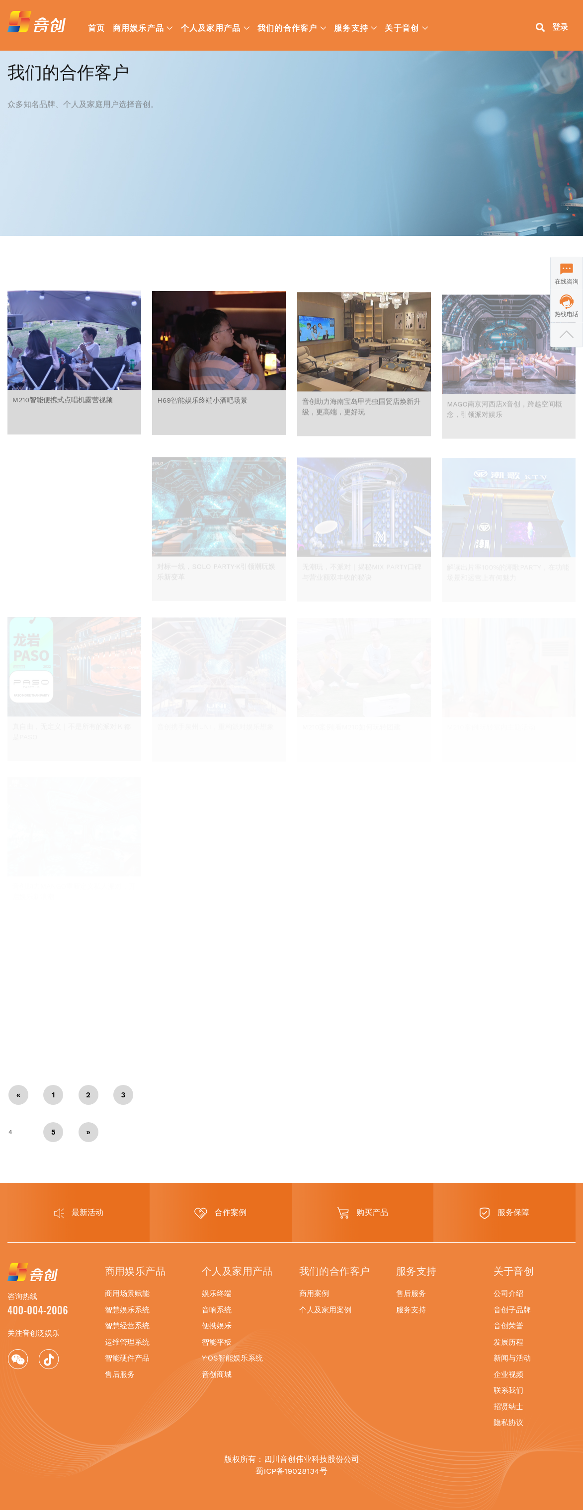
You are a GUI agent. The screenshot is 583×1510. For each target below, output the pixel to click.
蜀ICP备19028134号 (291, 1471)
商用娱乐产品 (139, 27)
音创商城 (217, 1374)
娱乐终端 (217, 1293)
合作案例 (220, 1213)
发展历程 (508, 1342)
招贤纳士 (508, 1406)
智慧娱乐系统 (127, 1309)
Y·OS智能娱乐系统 (232, 1358)
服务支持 (351, 27)
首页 (96, 27)
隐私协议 (508, 1422)
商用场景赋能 (127, 1293)
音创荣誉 (508, 1325)
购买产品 (362, 1213)
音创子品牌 (512, 1309)
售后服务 (120, 1374)
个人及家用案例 (325, 1309)
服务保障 (504, 1213)
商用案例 (314, 1293)
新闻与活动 (512, 1358)
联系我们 (508, 1390)
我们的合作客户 (287, 27)
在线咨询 (567, 281)
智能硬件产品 (127, 1358)
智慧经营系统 (127, 1325)
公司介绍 (508, 1293)
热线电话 (567, 314)
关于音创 (402, 27)
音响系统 (217, 1309)
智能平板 (217, 1342)
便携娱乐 (217, 1325)
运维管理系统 (127, 1342)
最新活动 (78, 1213)
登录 (560, 27)
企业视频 (508, 1374)
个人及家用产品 (211, 27)
